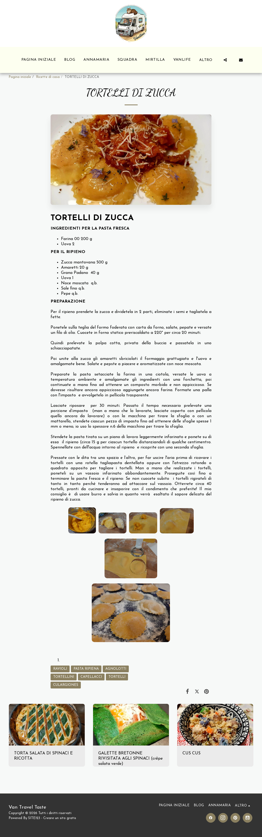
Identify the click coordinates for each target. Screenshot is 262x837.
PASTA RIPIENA (86, 668)
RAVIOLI (60, 668)
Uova (66, 244)
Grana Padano (74, 273)
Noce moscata (74, 283)
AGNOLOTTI (115, 668)
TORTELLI (116, 677)
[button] (225, 60)
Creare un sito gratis (59, 818)
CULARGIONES (65, 685)
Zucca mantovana (78, 262)
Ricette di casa (48, 77)
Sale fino (69, 288)
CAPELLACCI (91, 677)
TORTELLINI (63, 677)
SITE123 (34, 818)
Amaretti (69, 268)
